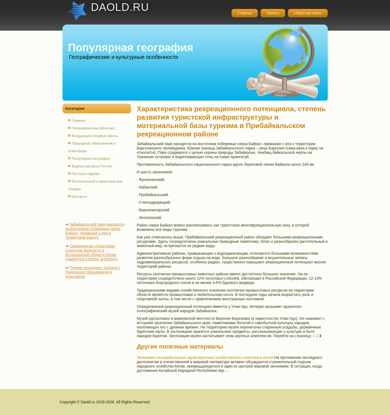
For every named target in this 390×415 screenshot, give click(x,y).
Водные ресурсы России (92, 166)
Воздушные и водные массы (95, 136)
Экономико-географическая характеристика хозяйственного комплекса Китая (205, 357)
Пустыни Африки (86, 174)
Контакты (79, 196)
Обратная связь (308, 13)
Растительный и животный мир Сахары (95, 185)
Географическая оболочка (93, 128)
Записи (272, 13)
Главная (245, 13)
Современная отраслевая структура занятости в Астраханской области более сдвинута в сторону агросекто (91, 252)
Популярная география (91, 159)
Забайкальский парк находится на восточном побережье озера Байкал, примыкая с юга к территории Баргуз (94, 231)
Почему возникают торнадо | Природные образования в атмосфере (92, 272)
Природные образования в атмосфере (91, 147)
